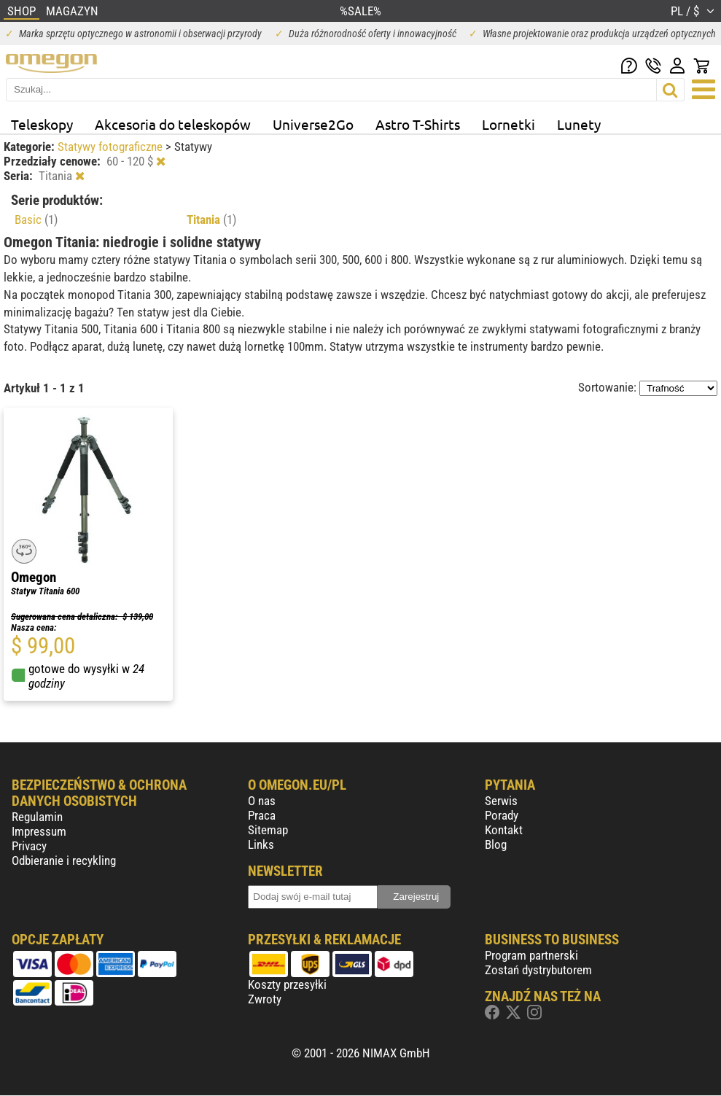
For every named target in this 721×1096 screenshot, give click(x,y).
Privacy (29, 846)
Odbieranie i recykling (64, 860)
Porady (501, 815)
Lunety (579, 124)
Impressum (39, 831)
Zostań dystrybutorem (538, 970)
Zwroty (264, 999)
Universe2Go (313, 124)
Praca (262, 815)
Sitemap (268, 830)
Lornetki (508, 124)
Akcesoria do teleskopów (173, 124)
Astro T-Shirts (417, 124)
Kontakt (504, 830)
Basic (36, 219)
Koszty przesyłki (287, 984)
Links (261, 844)
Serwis (501, 800)
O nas (262, 800)
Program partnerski (531, 955)
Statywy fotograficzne (111, 146)
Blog (496, 844)
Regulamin (37, 816)
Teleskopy (42, 124)
